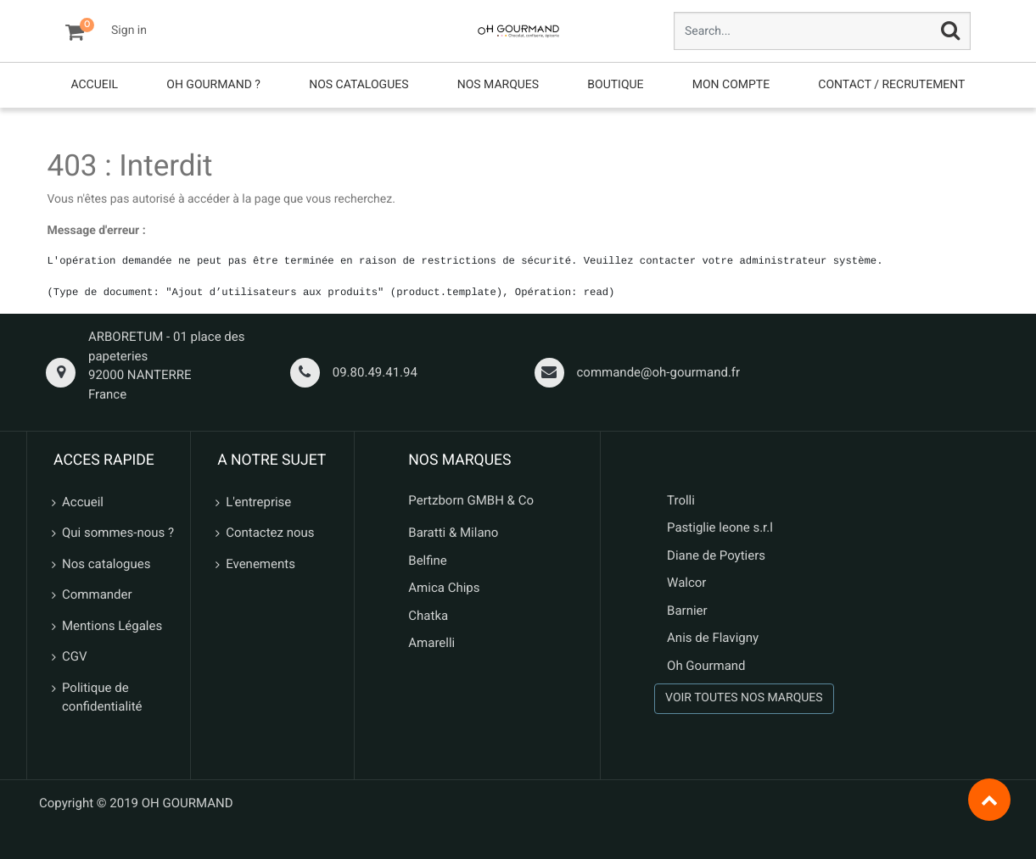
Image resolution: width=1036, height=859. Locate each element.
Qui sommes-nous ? (118, 532)
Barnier (687, 610)
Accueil (83, 502)
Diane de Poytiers (716, 555)
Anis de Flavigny (713, 637)
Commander (97, 594)
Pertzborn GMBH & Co (471, 500)
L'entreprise (258, 502)
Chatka (428, 615)
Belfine (427, 560)
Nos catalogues (106, 564)
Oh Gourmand (706, 665)
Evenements (260, 564)
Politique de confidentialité (102, 697)
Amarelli (431, 642)
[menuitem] (94, 85)
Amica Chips (443, 587)
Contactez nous (270, 532)
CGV (74, 656)
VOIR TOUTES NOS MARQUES (744, 698)
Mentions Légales (112, 625)
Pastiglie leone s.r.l (721, 527)
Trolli (681, 500)
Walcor (686, 582)
